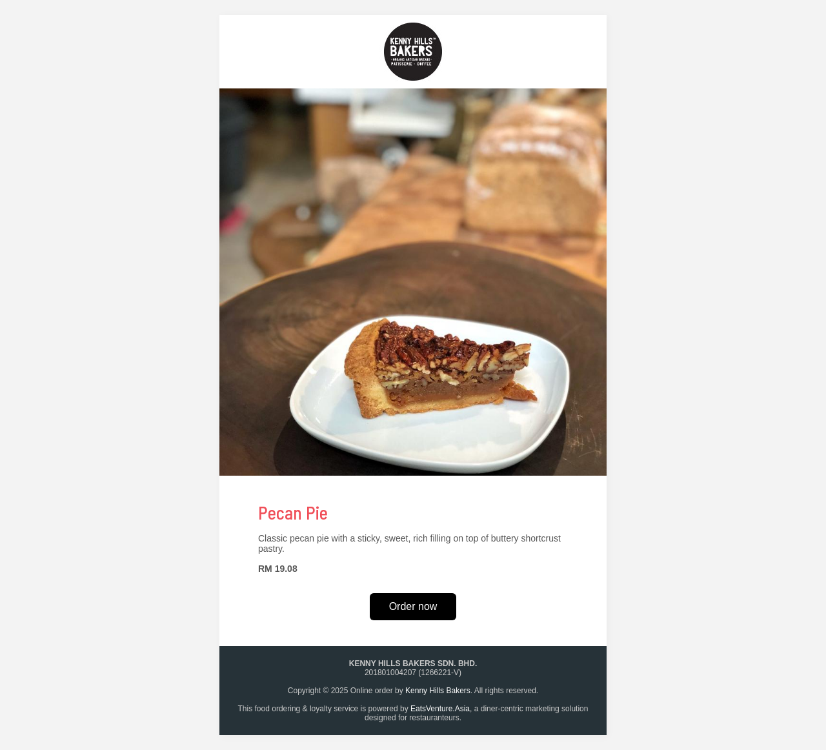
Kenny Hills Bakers (437, 690)
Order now (413, 606)
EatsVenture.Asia (440, 708)
